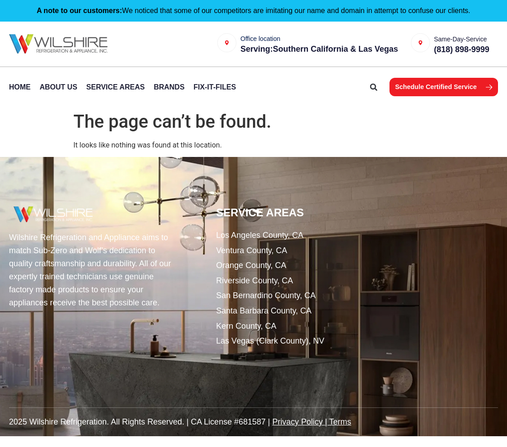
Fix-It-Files (215, 97)
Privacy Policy (297, 432)
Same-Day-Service (469, 37)
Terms (340, 432)
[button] (353, 97)
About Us (58, 97)
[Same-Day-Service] (427, 49)
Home (20, 97)
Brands (169, 97)
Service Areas (115, 97)
